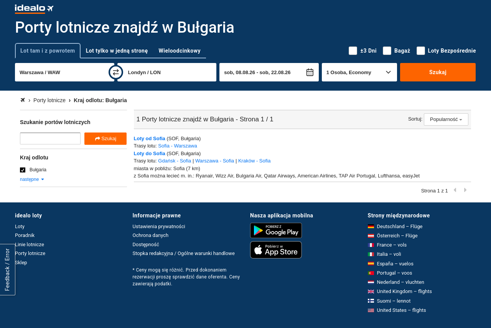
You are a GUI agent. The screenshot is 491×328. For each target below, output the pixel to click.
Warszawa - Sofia (214, 161)
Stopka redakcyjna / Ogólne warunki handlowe (184, 253)
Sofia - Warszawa (177, 146)
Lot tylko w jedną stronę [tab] (117, 51)
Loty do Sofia (149, 153)
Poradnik (25, 235)
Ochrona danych (151, 235)
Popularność (446, 119)
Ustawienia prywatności (159, 226)
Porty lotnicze (30, 253)
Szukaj (438, 72)
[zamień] (116, 72)
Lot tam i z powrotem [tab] (47, 51)
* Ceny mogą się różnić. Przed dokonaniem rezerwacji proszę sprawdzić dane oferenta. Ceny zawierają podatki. (186, 277)
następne (32, 179)
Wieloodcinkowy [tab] (180, 51)
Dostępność (146, 244)
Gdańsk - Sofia (174, 161)
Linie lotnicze (29, 244)
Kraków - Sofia (254, 161)
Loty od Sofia (149, 138)
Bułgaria (38, 169)
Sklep (21, 262)
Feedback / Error (7, 269)
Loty (20, 226)
